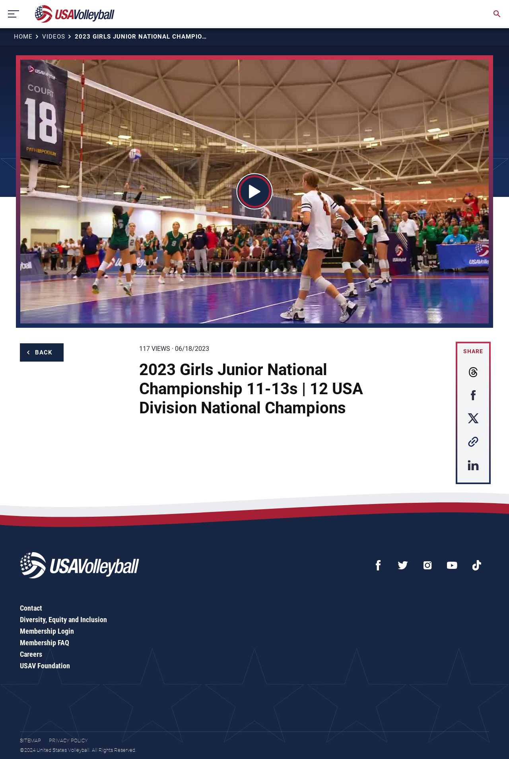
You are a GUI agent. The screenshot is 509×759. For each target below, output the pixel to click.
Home (23, 36)
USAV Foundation (45, 666)
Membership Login (47, 631)
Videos (53, 36)
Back (43, 352)
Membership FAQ (44, 642)
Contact (31, 608)
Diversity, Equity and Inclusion (63, 619)
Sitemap (30, 740)
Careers (31, 654)
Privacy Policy (68, 740)
